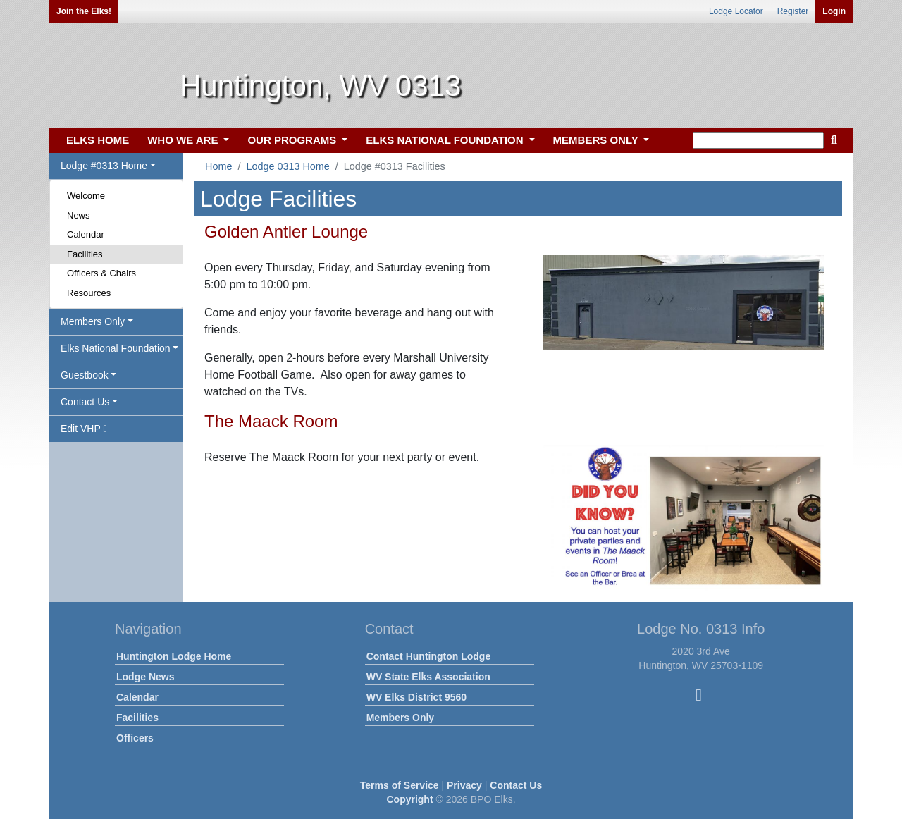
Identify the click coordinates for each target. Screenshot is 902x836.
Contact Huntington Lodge (428, 656)
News (78, 215)
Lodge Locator (736, 11)
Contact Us (516, 785)
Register (793, 11)
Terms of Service (399, 785)
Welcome (86, 195)
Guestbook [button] (85, 375)
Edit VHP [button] (84, 428)
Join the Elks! (83, 11)
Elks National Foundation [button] (116, 348)
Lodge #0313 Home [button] (104, 165)
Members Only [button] (93, 321)
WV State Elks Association (428, 676)
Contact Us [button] (85, 401)
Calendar (85, 234)
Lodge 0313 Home (287, 166)
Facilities (85, 254)
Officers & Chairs (101, 273)
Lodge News (145, 676)
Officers (135, 738)
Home (218, 166)
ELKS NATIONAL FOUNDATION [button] (446, 140)
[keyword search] (758, 140)
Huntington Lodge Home (173, 656)
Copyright (409, 799)
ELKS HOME (97, 140)
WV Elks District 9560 (416, 697)
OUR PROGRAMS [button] (293, 140)
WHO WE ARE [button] (184, 140)
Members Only (400, 717)
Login (834, 11)
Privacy (464, 785)
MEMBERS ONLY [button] (597, 140)
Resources (89, 293)
